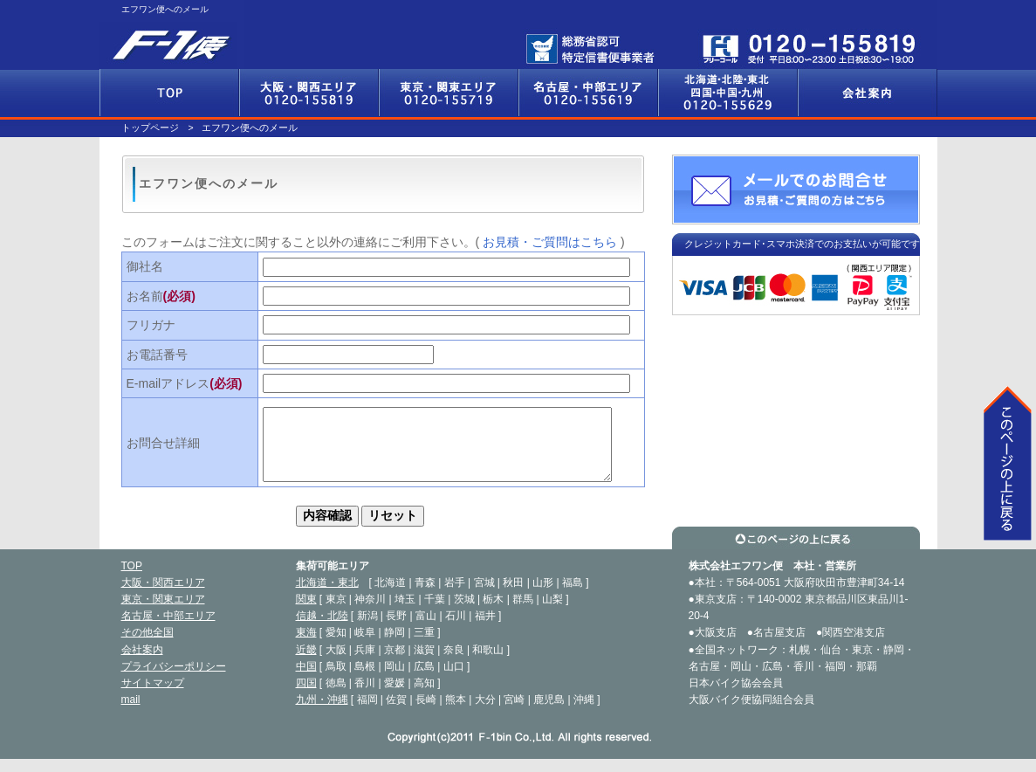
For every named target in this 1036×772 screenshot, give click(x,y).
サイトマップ (152, 696)
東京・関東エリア (448, 92)
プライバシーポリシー (173, 679)
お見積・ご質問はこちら (550, 242)
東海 (306, 645)
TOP (131, 579)
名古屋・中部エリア (588, 92)
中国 (306, 679)
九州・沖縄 (322, 713)
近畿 (306, 663)
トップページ (150, 127)
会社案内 (867, 92)
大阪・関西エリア (309, 92)
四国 (306, 696)
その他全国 (728, 92)
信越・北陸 (322, 629)
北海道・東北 (327, 595)
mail (131, 713)
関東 (306, 612)
